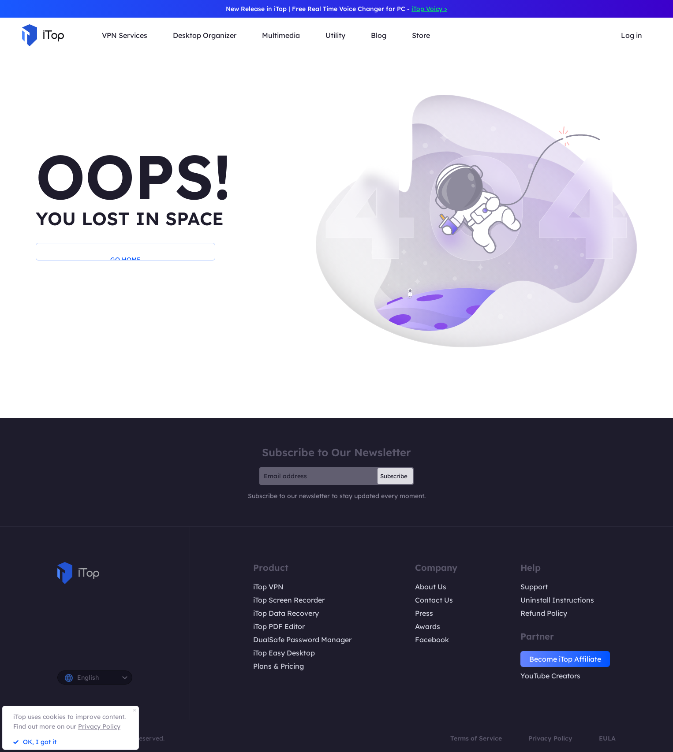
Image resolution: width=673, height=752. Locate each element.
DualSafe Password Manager (302, 639)
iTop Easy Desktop (284, 652)
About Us (430, 586)
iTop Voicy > (429, 9)
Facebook (432, 639)
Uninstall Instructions (557, 600)
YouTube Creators (550, 675)
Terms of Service (476, 738)
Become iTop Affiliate (565, 659)
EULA (607, 738)
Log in (631, 35)
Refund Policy (543, 613)
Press (424, 613)
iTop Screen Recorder (289, 600)
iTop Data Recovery (286, 613)
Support (534, 586)
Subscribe (394, 476)
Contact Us (434, 600)
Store (421, 35)
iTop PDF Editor (279, 626)
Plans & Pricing (278, 666)
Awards (427, 626)
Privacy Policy (550, 738)
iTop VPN (268, 586)
